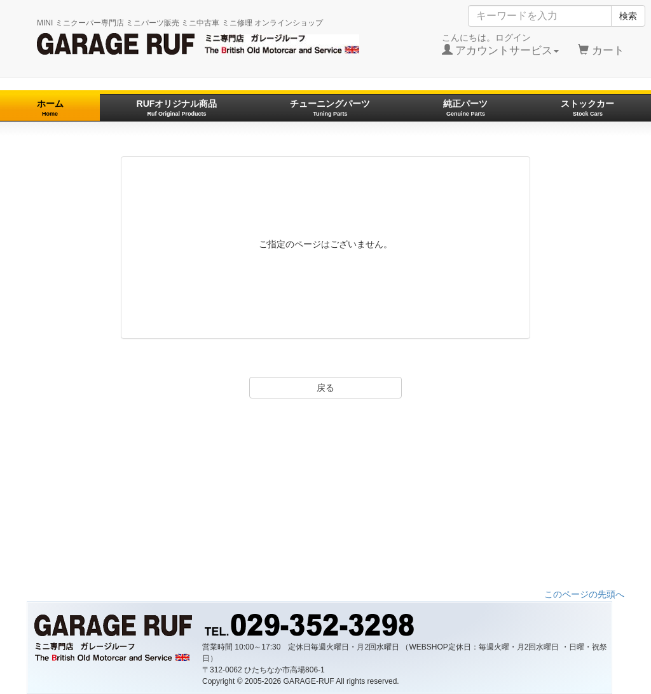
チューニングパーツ (330, 108)
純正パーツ (465, 108)
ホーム (50, 108)
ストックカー (587, 108)
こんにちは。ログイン (500, 44)
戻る (325, 388)
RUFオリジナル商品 (177, 108)
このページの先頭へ (584, 594)
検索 (628, 16)
